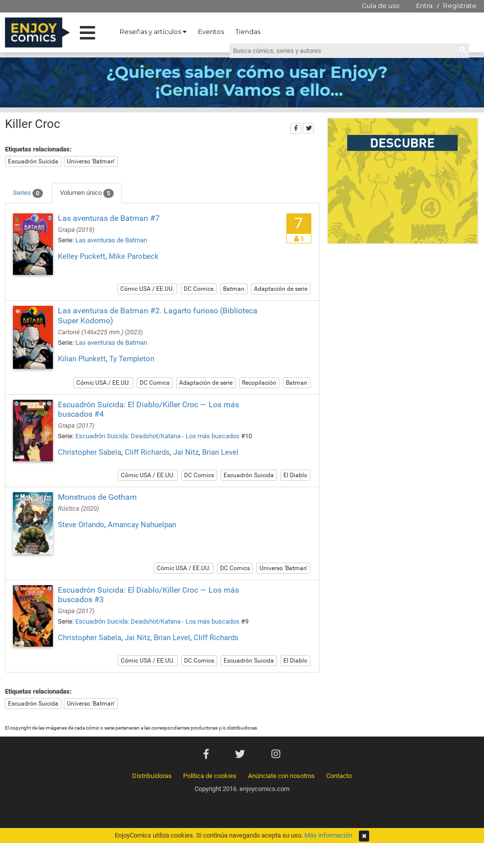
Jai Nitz (186, 452)
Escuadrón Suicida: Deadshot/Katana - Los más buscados (157, 436)
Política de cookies (210, 776)
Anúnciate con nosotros (281, 776)
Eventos (211, 31)
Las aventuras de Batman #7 (109, 218)
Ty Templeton (131, 358)
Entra (424, 5)
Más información (328, 835)
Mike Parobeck (134, 256)
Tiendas (248, 31)
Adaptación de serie (280, 288)
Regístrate (460, 5)
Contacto (339, 776)
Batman (233, 288)
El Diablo (295, 475)
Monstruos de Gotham (97, 497)
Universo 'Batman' (91, 161)
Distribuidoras (152, 776)
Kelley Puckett (81, 256)
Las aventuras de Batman (111, 240)
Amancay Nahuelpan (142, 524)
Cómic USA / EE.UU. (147, 288)
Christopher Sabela (89, 452)
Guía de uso (381, 5)
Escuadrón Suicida (33, 161)
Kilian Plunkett (82, 358)
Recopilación (259, 382)
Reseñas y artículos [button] (153, 31)
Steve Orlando (81, 524)
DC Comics (199, 288)
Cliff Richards (147, 452)
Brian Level (220, 452)
